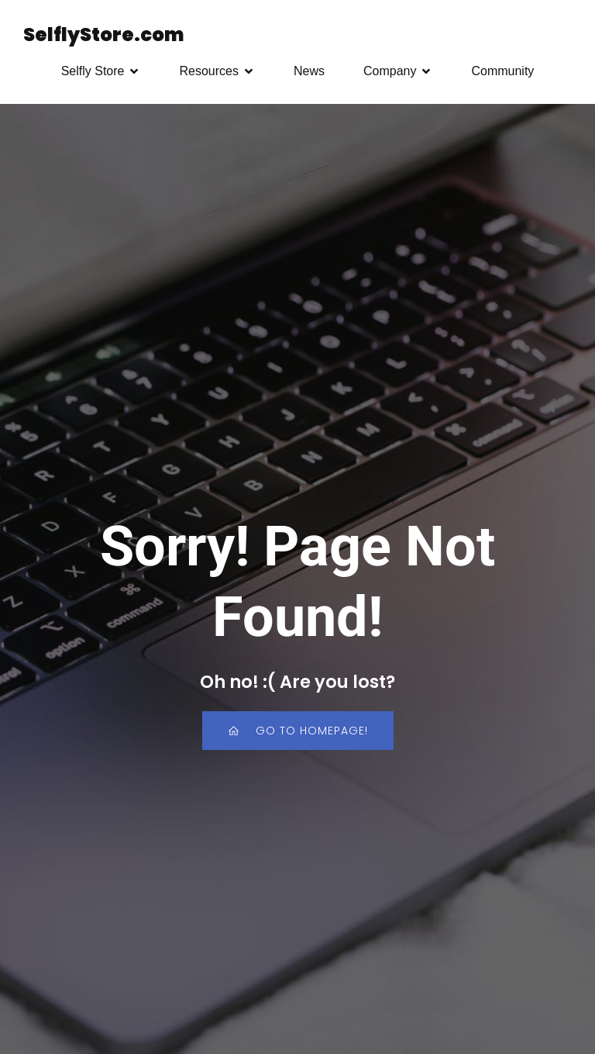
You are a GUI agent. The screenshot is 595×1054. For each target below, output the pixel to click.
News (309, 71)
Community (502, 71)
